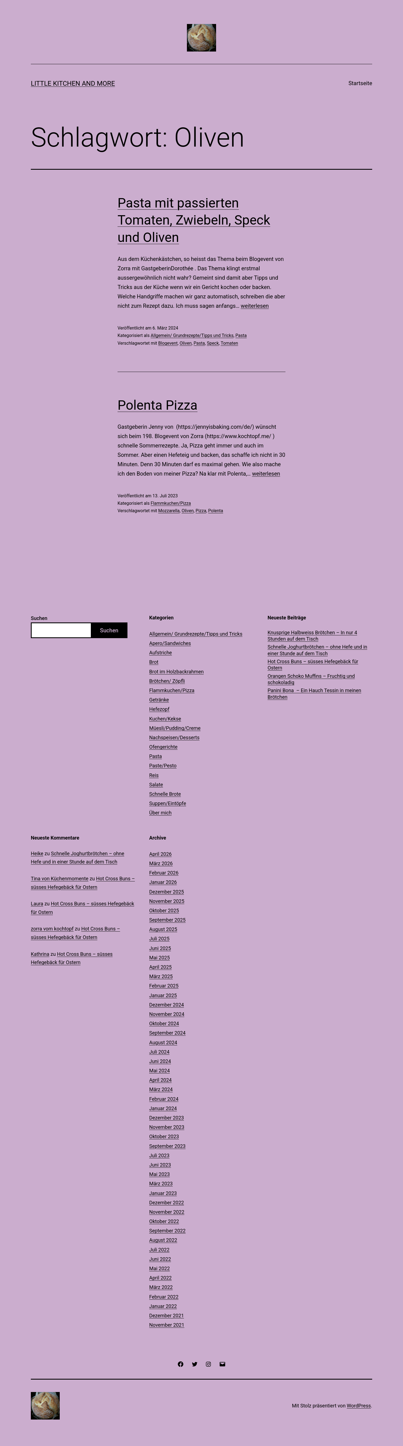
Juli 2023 (159, 1155)
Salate (156, 784)
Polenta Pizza (157, 405)
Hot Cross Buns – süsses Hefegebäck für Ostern (313, 665)
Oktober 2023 (164, 1136)
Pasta (241, 335)
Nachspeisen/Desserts (174, 737)
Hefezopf (159, 709)
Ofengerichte (163, 747)
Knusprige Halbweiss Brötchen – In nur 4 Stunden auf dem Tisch (312, 636)
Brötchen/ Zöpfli (167, 681)
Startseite (360, 83)
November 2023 (166, 1127)
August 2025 (163, 929)
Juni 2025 (160, 948)
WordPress (359, 1406)
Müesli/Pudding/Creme (175, 728)
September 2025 (167, 920)
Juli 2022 (159, 1250)
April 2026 (160, 854)
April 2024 (160, 1080)
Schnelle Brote (165, 794)
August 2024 (163, 1042)
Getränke (159, 700)
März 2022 (161, 1287)
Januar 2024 (163, 1108)
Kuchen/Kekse (165, 719)
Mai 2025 (159, 958)
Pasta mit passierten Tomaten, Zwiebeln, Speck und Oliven (194, 220)
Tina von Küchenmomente (59, 878)
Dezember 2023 (166, 1118)
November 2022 (166, 1212)
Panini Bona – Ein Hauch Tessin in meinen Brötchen (314, 693)
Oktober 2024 (164, 1023)
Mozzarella (169, 510)
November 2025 (166, 901)
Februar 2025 (163, 986)
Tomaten (229, 343)
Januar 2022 (163, 1306)
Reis (154, 775)
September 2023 (167, 1146)
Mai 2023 (159, 1174)
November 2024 (166, 1014)
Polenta (215, 510)
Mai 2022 (159, 1268)
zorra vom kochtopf (52, 929)
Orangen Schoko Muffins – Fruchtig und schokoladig (311, 679)
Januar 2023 (163, 1193)
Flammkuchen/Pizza (171, 503)
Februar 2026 (163, 873)
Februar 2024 (163, 1099)
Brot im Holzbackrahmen (176, 672)
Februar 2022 (163, 1297)
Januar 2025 (163, 995)
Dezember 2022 (166, 1202)
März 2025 (161, 976)
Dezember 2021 (166, 1315)
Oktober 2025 (164, 910)
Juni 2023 (160, 1165)
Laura (37, 904)
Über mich (160, 813)
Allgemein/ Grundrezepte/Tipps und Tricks (192, 335)
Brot (153, 662)
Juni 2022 (160, 1259)
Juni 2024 (160, 1061)
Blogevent (168, 343)
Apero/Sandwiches (170, 643)
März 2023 (161, 1183)
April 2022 (160, 1278)
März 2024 (161, 1089)
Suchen (39, 618)
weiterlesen (255, 306)
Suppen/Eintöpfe (167, 803)
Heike (37, 853)
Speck (213, 343)
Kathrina (40, 954)
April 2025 (160, 967)
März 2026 (161, 863)
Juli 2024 (159, 1052)
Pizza (201, 510)
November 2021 (166, 1325)
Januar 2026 (163, 882)
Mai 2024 (159, 1070)
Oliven (185, 343)
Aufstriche (160, 652)
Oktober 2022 (164, 1221)
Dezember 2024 (166, 1005)
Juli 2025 (159, 938)
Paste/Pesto (162, 765)
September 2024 (167, 1033)
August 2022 (163, 1240)
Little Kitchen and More (73, 83)
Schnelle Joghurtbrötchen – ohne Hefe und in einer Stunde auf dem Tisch (317, 650)
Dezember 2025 (166, 892)
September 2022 (167, 1231)
